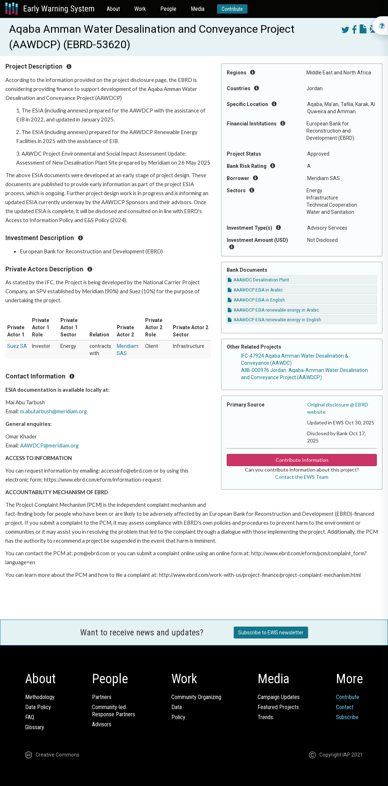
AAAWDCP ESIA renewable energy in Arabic (273, 310)
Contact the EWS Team (301, 477)
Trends (265, 717)
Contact (345, 707)
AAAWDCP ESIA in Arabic (255, 290)
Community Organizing (196, 697)
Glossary (34, 727)
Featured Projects (278, 707)
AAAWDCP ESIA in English (256, 300)
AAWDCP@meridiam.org (49, 445)
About (113, 8)
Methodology (40, 697)
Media (197, 8)
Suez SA (17, 346)
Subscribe (347, 717)
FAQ (29, 717)
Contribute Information (302, 460)
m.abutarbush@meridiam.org (53, 411)
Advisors (101, 724)
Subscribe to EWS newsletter (271, 632)
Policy (178, 717)
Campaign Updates (279, 697)
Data (176, 707)
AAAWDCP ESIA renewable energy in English (274, 319)
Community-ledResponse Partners (113, 711)
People (168, 8)
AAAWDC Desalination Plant (258, 279)
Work (140, 8)
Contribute (232, 9)
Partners (101, 697)
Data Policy (38, 707)
